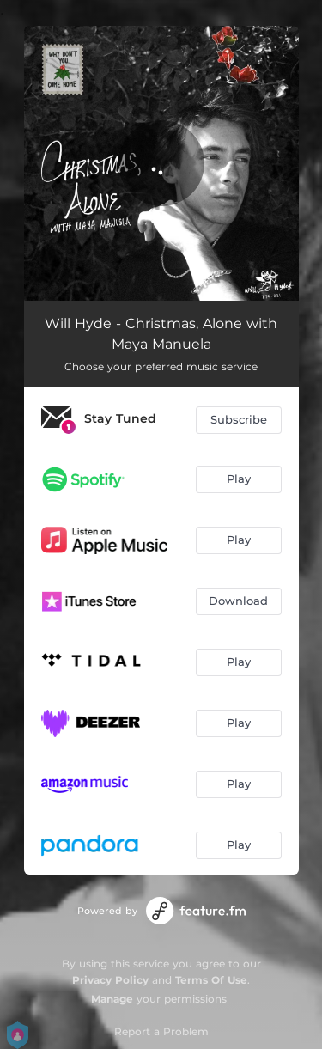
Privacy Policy (110, 979)
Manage (112, 998)
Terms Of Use (211, 979)
